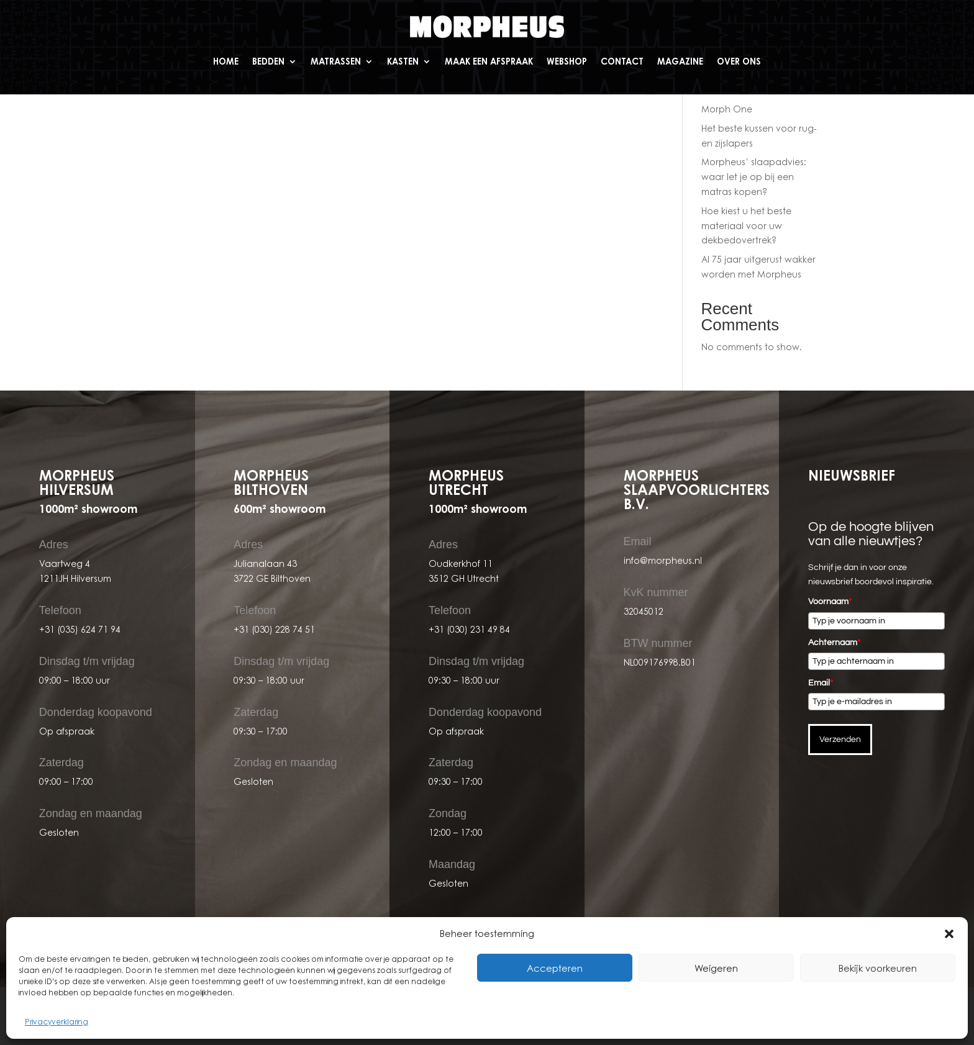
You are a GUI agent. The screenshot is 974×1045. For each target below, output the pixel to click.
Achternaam (834, 642)
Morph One (726, 109)
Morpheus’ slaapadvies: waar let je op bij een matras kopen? (753, 176)
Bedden (268, 61)
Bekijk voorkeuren (878, 968)
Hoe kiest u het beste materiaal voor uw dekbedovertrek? (746, 226)
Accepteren (555, 968)
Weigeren (716, 968)
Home (226, 61)
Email (820, 683)
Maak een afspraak (489, 61)
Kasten (403, 61)
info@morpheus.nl (663, 560)
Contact (622, 61)
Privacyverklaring (56, 1021)
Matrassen (336, 61)
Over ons (739, 61)
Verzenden (840, 739)
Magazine (680, 61)
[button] (949, 934)
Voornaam (830, 601)
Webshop (567, 61)
